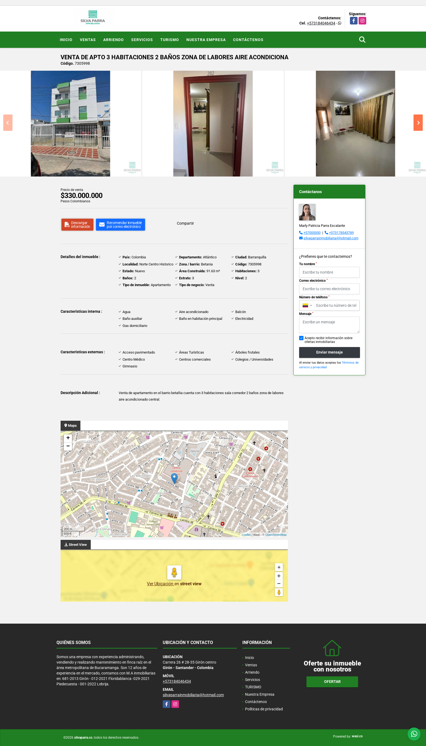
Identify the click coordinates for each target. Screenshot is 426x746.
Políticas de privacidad (264, 709)
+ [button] (68, 438)
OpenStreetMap (276, 534)
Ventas (88, 40)
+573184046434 (321, 23)
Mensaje (306, 314)
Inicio (66, 40)
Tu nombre (308, 264)
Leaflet (246, 534)
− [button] (68, 446)
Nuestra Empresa (206, 40)
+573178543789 (341, 233)
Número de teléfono (314, 297)
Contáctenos (248, 40)
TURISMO (169, 40)
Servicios (142, 40)
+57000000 (312, 233)
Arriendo (113, 40)
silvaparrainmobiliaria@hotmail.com (330, 238)
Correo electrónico (313, 280)
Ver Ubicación (160, 583)
